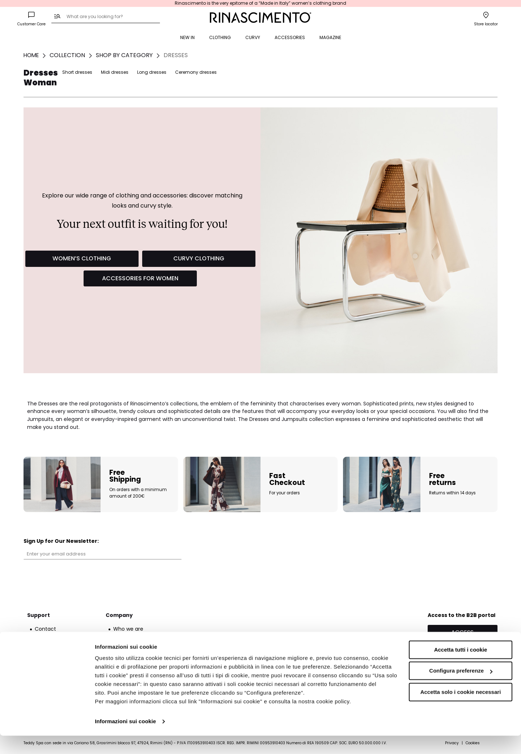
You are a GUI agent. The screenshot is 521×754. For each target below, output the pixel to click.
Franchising (127, 636)
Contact (45, 628)
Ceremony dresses (456, 72)
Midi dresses (375, 72)
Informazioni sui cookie (125, 740)
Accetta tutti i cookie (460, 668)
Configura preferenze (460, 689)
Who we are (128, 628)
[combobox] (105, 17)
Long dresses (412, 72)
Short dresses (337, 72)
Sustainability (130, 644)
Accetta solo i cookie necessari (460, 710)
